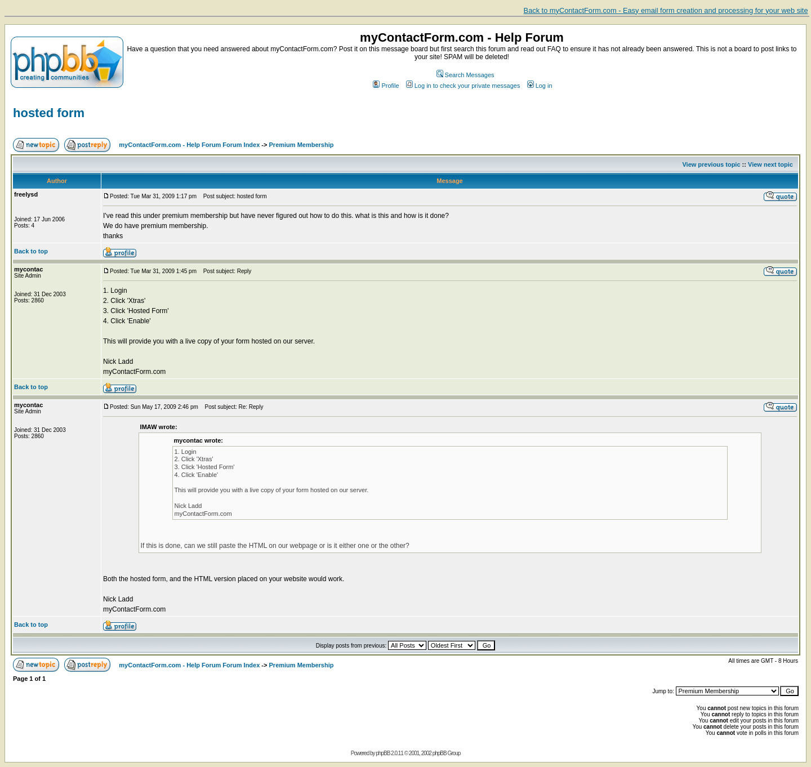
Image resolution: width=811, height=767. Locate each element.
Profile (386, 85)
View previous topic (711, 164)
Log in (539, 85)
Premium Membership (301, 144)
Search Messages (465, 75)
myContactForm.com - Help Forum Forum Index (189, 144)
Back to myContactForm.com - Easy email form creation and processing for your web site (666, 10)
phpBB (383, 753)
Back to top (31, 251)
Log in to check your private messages (463, 85)
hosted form (48, 113)
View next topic (770, 164)
